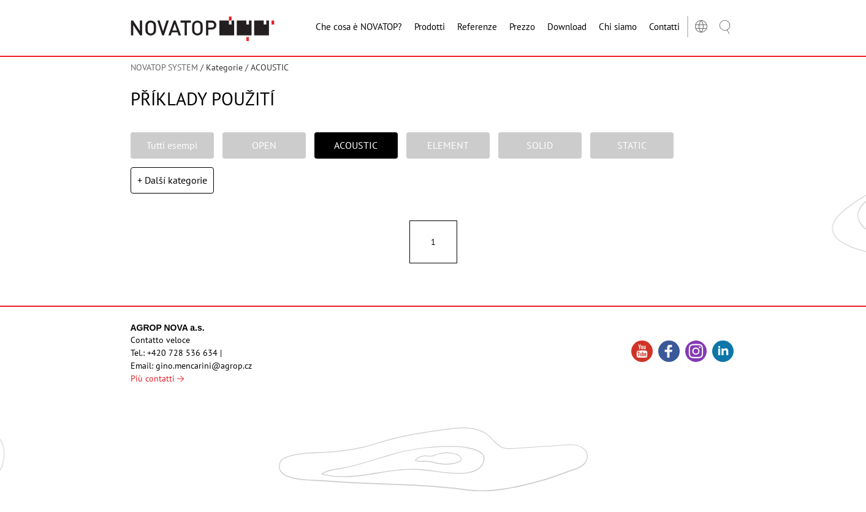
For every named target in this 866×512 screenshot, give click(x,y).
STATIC (632, 145)
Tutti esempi (171, 145)
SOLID (539, 145)
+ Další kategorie (172, 180)
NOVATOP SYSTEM (164, 67)
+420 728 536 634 (182, 352)
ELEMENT (448, 145)
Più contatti (157, 378)
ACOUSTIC (356, 145)
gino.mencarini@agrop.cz (204, 365)
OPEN (264, 145)
